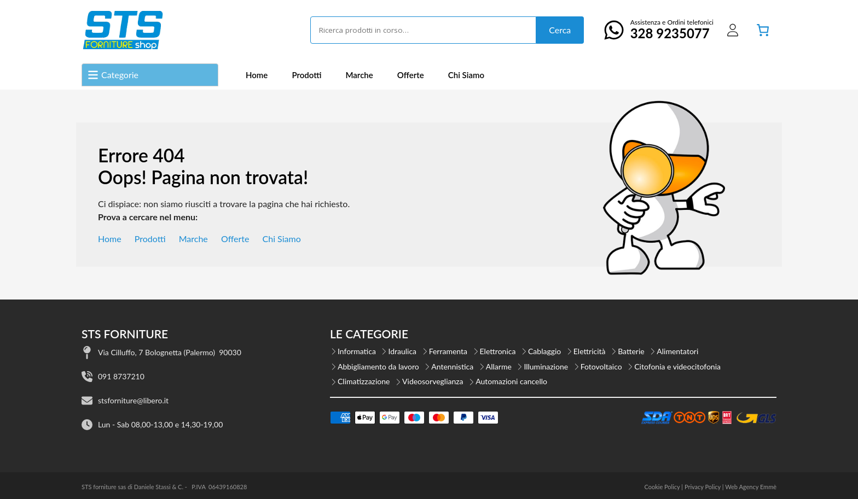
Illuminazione (546, 366)
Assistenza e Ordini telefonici (656, 29)
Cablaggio (544, 351)
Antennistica (452, 366)
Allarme (499, 366)
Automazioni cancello (511, 381)
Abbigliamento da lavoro (378, 366)
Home (257, 75)
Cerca (560, 30)
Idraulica (402, 351)
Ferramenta (448, 351)
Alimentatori (677, 351)
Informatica (357, 351)
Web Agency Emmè (750, 486)
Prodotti (306, 75)
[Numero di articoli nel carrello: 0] (762, 30)
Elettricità (589, 351)
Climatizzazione (364, 381)
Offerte (410, 75)
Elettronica (498, 351)
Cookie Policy (662, 486)
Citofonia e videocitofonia (677, 366)
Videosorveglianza (432, 381)
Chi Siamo (466, 75)
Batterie (631, 351)
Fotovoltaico (601, 366)
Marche (359, 75)
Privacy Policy (703, 486)
